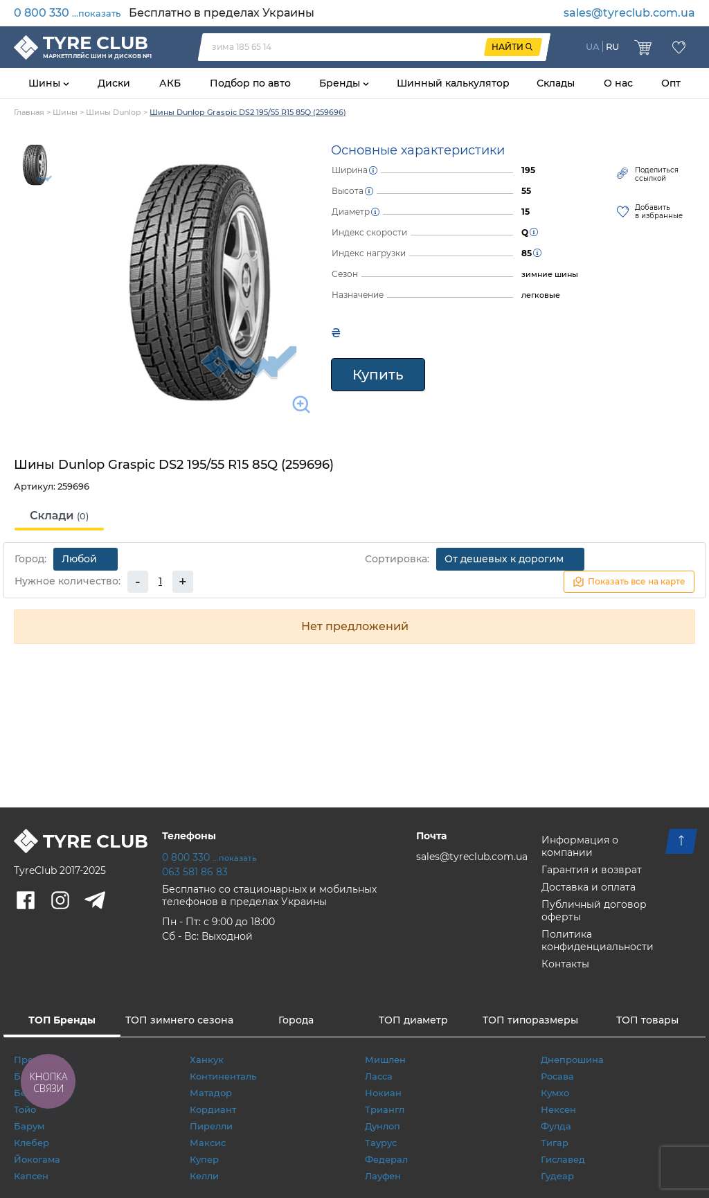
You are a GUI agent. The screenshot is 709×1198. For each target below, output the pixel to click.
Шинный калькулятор (453, 83)
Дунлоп (382, 1126)
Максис (208, 1142)
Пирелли (211, 1126)
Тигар (554, 1142)
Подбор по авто (250, 83)
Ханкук (207, 1059)
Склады (556, 83)
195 (528, 170)
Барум (29, 1126)
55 (526, 191)
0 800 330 (67, 12)
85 (526, 253)
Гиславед (563, 1159)
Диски (114, 83)
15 (525, 211)
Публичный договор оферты (594, 910)
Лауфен (383, 1175)
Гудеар (557, 1175)
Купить (378, 374)
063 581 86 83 (195, 872)
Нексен (558, 1109)
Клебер (31, 1142)
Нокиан (383, 1092)
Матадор (211, 1092)
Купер (204, 1159)
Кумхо (555, 1092)
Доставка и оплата (588, 887)
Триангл (384, 1109)
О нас (618, 83)
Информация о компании (579, 846)
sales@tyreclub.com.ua (629, 12)
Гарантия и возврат (591, 870)
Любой (85, 559)
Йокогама (37, 1159)
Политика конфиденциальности (597, 940)
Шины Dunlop (113, 112)
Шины (45, 83)
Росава (557, 1076)
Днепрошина (572, 1059)
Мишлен (385, 1059)
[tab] (59, 516)
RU (612, 46)
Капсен (31, 1175)
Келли (204, 1175)
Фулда (556, 1126)
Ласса (379, 1076)
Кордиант (213, 1109)
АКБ (170, 83)
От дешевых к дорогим (510, 559)
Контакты (565, 964)
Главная (29, 112)
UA (593, 46)
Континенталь (223, 1076)
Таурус (381, 1142)
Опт (671, 83)
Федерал (386, 1159)
